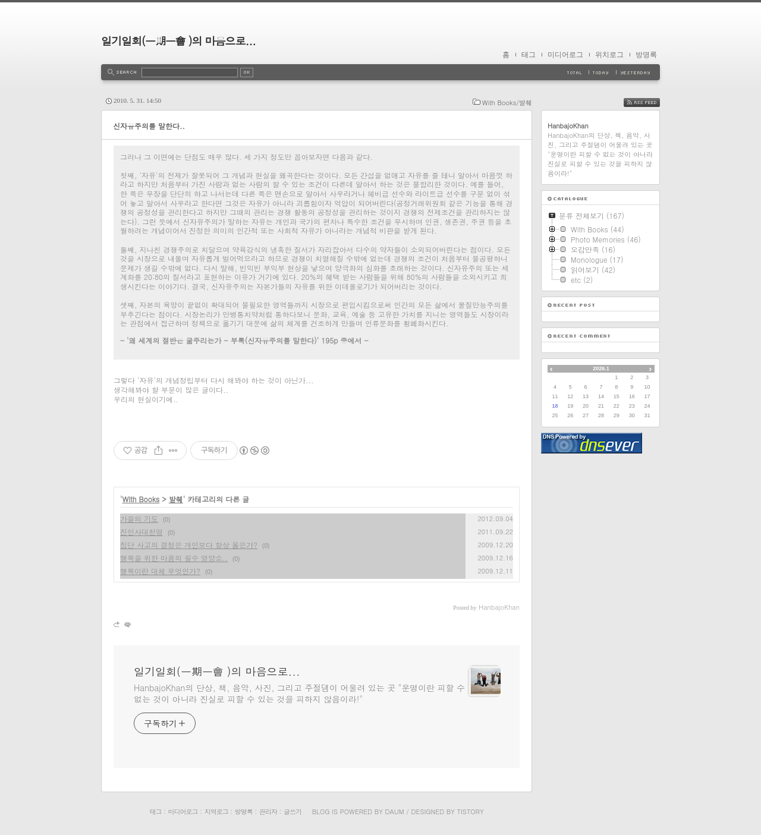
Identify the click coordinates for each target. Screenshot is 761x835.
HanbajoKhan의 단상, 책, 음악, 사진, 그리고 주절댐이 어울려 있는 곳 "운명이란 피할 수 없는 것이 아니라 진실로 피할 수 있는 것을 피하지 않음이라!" (299, 693)
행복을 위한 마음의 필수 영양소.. (174, 558)
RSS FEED (650, 102)
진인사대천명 (141, 532)
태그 (528, 55)
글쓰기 (292, 811)
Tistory (470, 811)
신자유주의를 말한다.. (149, 126)
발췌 (176, 499)
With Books (141, 499)
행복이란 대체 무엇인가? (160, 571)
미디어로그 (565, 55)
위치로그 (609, 55)
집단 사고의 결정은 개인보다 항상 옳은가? (188, 545)
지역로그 (216, 811)
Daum (394, 811)
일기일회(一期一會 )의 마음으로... (178, 40)
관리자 (268, 811)
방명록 (646, 55)
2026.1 (601, 368)
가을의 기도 (139, 518)
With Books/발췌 (507, 102)
